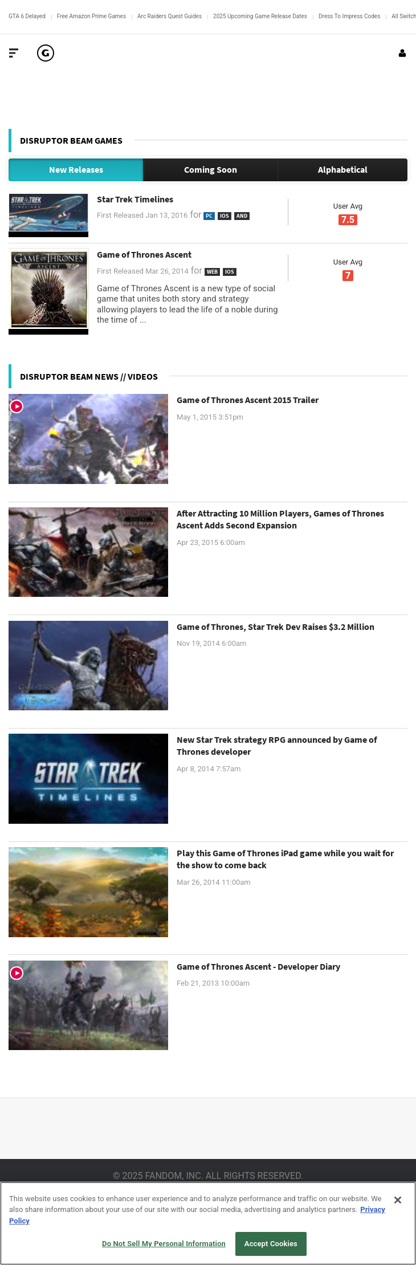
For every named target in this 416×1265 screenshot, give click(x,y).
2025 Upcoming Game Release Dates (260, 16)
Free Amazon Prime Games (91, 16)
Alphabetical (343, 169)
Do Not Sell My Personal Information (164, 1243)
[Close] (397, 1200)
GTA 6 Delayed (27, 16)
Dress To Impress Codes (349, 16)
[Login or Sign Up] (402, 53)
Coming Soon (210, 169)
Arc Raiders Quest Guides (169, 16)
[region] (208, 1223)
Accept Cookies (270, 1243)
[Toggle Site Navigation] (13, 53)
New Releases (76, 169)
